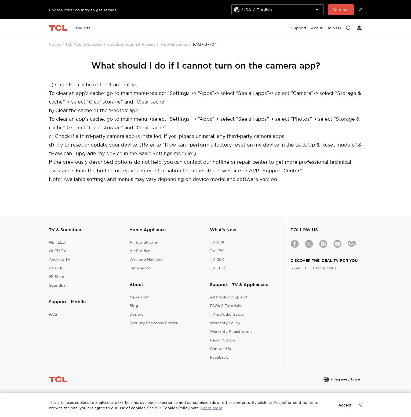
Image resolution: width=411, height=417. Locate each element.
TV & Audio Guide (226, 314)
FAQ (53, 314)
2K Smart (57, 276)
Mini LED (57, 242)
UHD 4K (56, 268)
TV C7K (217, 250)
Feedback (219, 357)
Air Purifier (139, 250)
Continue (341, 9)
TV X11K (217, 242)
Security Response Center (153, 322)
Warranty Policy (225, 322)
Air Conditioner (143, 242)
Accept (345, 405)
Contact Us (220, 348)
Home (54, 44)
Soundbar (58, 285)
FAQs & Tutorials (225, 305)
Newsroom (139, 297)
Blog (133, 305)
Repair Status (222, 340)
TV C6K (217, 259)
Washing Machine (145, 259)
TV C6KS (218, 268)
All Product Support (229, 297)
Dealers (136, 314)
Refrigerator (140, 268)
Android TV (60, 259)
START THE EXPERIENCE (313, 268)
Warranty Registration (231, 331)
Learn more (211, 407)
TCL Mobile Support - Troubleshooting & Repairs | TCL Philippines (126, 44)
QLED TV (57, 250)
